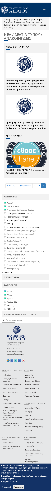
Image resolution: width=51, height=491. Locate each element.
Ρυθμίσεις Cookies (10, 481)
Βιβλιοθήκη (7, 375)
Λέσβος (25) (12, 302)
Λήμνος (43, 25)
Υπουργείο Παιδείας (10, 392)
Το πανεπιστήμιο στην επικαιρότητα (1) (23, 227)
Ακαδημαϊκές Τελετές (32, 408)
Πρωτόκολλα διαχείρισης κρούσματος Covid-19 (12, 424)
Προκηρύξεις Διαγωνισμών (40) (20, 213)
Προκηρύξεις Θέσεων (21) (18, 217)
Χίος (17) (10, 305)
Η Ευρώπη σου (8, 407)
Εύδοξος (6, 400)
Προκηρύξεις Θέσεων (32, 381)
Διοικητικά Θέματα (32, 388)
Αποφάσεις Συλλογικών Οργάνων (19, 22)
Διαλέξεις (28, 412)
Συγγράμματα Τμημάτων (12, 403)
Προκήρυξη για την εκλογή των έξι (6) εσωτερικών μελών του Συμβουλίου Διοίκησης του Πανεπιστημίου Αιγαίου (26, 125)
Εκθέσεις (28, 415)
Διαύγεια (6, 396)
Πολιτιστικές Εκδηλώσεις (34, 427)
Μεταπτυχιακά (30, 392)
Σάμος (15, 25)
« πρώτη (11, 185)
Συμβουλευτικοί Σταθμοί (12, 385)
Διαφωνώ (18, 487)
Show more (7, 272)
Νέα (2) (10, 223)
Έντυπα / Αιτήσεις (9, 388)
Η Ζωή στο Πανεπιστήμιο (23, 19)
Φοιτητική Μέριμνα (32, 396)
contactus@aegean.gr (15, 354)
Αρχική (7, 19)
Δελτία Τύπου (8, 442)
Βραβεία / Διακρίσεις (32, 385)
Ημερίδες (28, 423)
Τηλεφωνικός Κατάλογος (34, 442)
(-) (4, 320)
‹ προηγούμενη (24, 185)
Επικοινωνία (29, 446)
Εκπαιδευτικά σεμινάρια (34, 419)
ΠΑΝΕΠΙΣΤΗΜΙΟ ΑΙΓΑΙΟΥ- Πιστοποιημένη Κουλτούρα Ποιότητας (26, 171)
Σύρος (40, 19)
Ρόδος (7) (11, 309)
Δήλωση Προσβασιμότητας (31, 460)
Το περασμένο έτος (28, 25)
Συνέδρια (28, 430)
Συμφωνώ (6, 487)
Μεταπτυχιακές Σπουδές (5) (18, 220)
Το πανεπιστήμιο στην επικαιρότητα (11, 447)
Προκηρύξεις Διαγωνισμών (29, 376)
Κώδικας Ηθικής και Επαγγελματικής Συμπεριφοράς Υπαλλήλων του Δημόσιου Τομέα (12, 415)
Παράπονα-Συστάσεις (33, 450)
